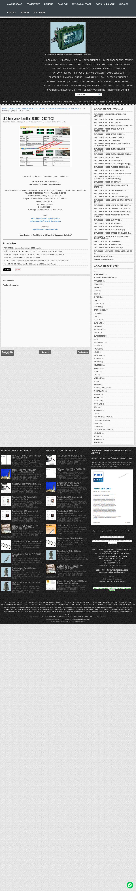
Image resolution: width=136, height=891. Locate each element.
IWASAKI (97, 362)
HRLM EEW (98, 355)
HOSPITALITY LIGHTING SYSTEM (63, 604)
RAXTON (97, 394)
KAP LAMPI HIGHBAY (61, 73)
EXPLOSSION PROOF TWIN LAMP (107, 241)
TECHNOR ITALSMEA (102, 417)
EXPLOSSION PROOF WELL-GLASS (107, 245)
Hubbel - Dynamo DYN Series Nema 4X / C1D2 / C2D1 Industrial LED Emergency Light (33, 251)
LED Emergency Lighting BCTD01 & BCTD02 (28, 118)
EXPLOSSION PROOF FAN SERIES (107, 161)
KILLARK (97, 368)
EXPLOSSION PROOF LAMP (104, 194)
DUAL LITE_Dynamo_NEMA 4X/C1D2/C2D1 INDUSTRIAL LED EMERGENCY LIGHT (34, 254)
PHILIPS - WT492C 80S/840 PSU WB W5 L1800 (111, 458)
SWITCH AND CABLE (105, 4)
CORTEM (97, 307)
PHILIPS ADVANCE (101, 388)
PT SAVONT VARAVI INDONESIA (52, 602)
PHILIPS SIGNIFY (34, 602)
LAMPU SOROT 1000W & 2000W (59, 64)
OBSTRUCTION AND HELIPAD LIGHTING (28, 609)
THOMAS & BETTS (101, 420)
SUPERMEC (98, 410)
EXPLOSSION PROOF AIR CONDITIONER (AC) (111, 119)
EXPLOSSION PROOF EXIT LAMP (106, 157)
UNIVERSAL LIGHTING (102, 430)
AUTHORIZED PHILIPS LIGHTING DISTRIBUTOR (32, 102)
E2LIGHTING (98, 329)
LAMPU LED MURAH (34, 612)
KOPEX (96, 372)
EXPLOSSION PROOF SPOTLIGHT (107, 223)
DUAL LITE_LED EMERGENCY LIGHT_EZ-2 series (22, 257)
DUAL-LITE (98, 323)
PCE (95, 381)
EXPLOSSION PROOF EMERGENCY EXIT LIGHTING (26, 109)
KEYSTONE (98, 365)
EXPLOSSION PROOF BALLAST (106, 123)
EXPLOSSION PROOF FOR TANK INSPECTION (111, 174)
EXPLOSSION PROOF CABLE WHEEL (108, 134)
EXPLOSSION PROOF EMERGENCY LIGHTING (63, 109)
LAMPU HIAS (61, 612)
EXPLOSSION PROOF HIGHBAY (106, 182)
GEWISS (97, 346)
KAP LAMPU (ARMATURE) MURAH (118, 86)
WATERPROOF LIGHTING (113, 604)
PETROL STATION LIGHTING (99, 609)
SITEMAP (25, 12)
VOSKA (96, 436)
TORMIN (97, 427)
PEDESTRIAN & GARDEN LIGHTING (94, 69)
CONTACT (11, 12)
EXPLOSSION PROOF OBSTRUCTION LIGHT (111, 208)
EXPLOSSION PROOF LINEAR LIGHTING (109, 197)
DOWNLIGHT (119, 69)
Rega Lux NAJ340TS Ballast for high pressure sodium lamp (25, 512)
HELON (96, 352)
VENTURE (97, 433)
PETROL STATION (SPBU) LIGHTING (113, 81)
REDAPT (97, 397)
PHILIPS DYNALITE (87, 102)
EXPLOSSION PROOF (81, 4)
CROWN (97, 313)
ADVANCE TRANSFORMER (104, 278)
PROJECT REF (33, 4)
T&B (95, 414)
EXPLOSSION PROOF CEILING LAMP (108, 137)
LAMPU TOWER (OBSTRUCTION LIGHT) (94, 64)
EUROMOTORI (99, 336)
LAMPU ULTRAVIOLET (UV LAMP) (61, 81)
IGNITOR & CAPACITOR (103, 256)
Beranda (45, 352)
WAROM (97, 443)
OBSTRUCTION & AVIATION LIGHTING (65, 77)
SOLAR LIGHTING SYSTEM (56, 86)
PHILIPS (97, 384)
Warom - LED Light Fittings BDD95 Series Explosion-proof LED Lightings (72, 582)
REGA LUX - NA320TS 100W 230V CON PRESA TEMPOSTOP (26, 457)
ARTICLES (123, 4)
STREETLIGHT (46, 604)
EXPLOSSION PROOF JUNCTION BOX (108, 190)
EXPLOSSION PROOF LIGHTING (120, 609)
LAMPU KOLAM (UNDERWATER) (85, 86)
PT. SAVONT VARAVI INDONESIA (74, 621)
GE (95, 339)
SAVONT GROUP (14, 4)
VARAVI (60, 619)
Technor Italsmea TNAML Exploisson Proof (27, 541)
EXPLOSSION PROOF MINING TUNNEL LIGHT (111, 205)
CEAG (96, 291)
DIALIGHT (97, 320)
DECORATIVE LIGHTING (94, 90)
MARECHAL (98, 378)
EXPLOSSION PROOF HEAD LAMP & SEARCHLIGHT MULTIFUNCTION (108, 178)
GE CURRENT (99, 342)
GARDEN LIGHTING (91, 612)
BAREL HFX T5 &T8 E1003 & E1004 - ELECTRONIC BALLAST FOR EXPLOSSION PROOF (25, 527)
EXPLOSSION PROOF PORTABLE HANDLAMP (111, 212)
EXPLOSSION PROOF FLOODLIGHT (107, 170)
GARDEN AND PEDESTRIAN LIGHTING (65, 607)
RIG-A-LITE (98, 404)
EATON (96, 333)
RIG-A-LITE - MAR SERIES (66, 525)
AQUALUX (98, 284)
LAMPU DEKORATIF (115, 73)
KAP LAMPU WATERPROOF (64, 69)
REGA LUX (98, 401)
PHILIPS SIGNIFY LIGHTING (81, 619)
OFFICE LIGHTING (92, 60)
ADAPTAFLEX (99, 274)
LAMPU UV (110, 607)
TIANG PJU (63, 4)
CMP (95, 300)
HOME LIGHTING (87, 81)
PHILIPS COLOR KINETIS (111, 102)
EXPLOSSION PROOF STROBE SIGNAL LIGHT (111, 233)
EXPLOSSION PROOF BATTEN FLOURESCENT (111, 126)
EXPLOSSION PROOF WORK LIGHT (107, 248)
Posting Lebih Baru (7, 353)
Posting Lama (83, 352)
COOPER (97, 304)
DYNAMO (97, 326)
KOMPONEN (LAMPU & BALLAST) (89, 73)
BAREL (96, 287)
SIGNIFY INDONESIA (66, 102)
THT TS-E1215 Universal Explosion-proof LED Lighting (22, 248)
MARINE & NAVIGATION (103, 259)
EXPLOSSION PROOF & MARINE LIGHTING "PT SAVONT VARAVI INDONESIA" (67, 616)
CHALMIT (97, 297)
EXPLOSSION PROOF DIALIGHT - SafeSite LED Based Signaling (24, 471)
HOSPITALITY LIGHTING (119, 90)
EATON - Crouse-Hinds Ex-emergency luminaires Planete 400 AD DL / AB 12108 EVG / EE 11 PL (36, 261)
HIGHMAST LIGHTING (8, 604)
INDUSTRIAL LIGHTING (70, 60)
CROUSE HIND (99, 310)
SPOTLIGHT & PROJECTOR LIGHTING (64, 90)
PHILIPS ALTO (99, 391)
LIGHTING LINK (50, 60)
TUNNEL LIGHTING (122, 607)
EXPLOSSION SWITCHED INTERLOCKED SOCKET (113, 251)
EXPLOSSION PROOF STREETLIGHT (108, 230)
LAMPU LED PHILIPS (94, 77)
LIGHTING (48, 4)
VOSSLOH (98, 440)
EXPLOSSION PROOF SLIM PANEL (107, 220)
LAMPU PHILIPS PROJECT (106, 602)
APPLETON (98, 281)
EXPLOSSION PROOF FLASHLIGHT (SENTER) (111, 164)
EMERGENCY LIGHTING (117, 77)
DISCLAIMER (39, 12)
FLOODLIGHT (35, 604)
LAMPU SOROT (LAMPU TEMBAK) (118, 60)
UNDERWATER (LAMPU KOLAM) (15, 612)
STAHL (96, 407)
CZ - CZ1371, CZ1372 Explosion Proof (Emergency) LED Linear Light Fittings (30, 264)
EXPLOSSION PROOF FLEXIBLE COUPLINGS (111, 167)
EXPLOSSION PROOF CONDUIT (106, 141)
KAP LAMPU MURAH (99, 607)
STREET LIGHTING (123, 64)
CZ (95, 317)
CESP (96, 294)
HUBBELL (97, 359)
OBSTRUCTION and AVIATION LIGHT (28, 607)
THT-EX (96, 423)
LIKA (95, 375)
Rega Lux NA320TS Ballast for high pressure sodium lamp (24, 498)
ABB (95, 271)
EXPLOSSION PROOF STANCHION (107, 226)
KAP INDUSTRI (99, 604)
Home (4, 102)
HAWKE (97, 349)
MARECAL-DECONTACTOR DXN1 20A (26, 484)
